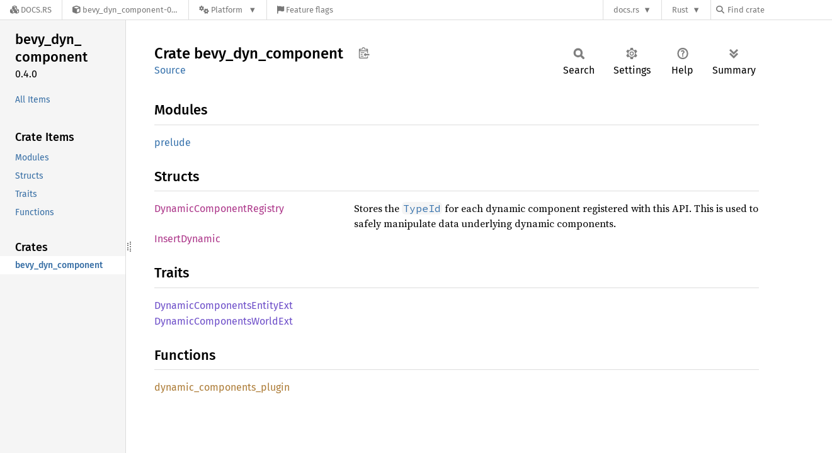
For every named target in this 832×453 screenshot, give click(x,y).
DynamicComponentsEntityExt (223, 305)
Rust (680, 9)
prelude (172, 142)
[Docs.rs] (31, 10)
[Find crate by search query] (779, 10)
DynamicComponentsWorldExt (223, 321)
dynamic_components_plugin (222, 387)
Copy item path (363, 53)
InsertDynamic (187, 239)
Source (170, 70)
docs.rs (626, 9)
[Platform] (227, 10)
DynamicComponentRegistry (219, 209)
